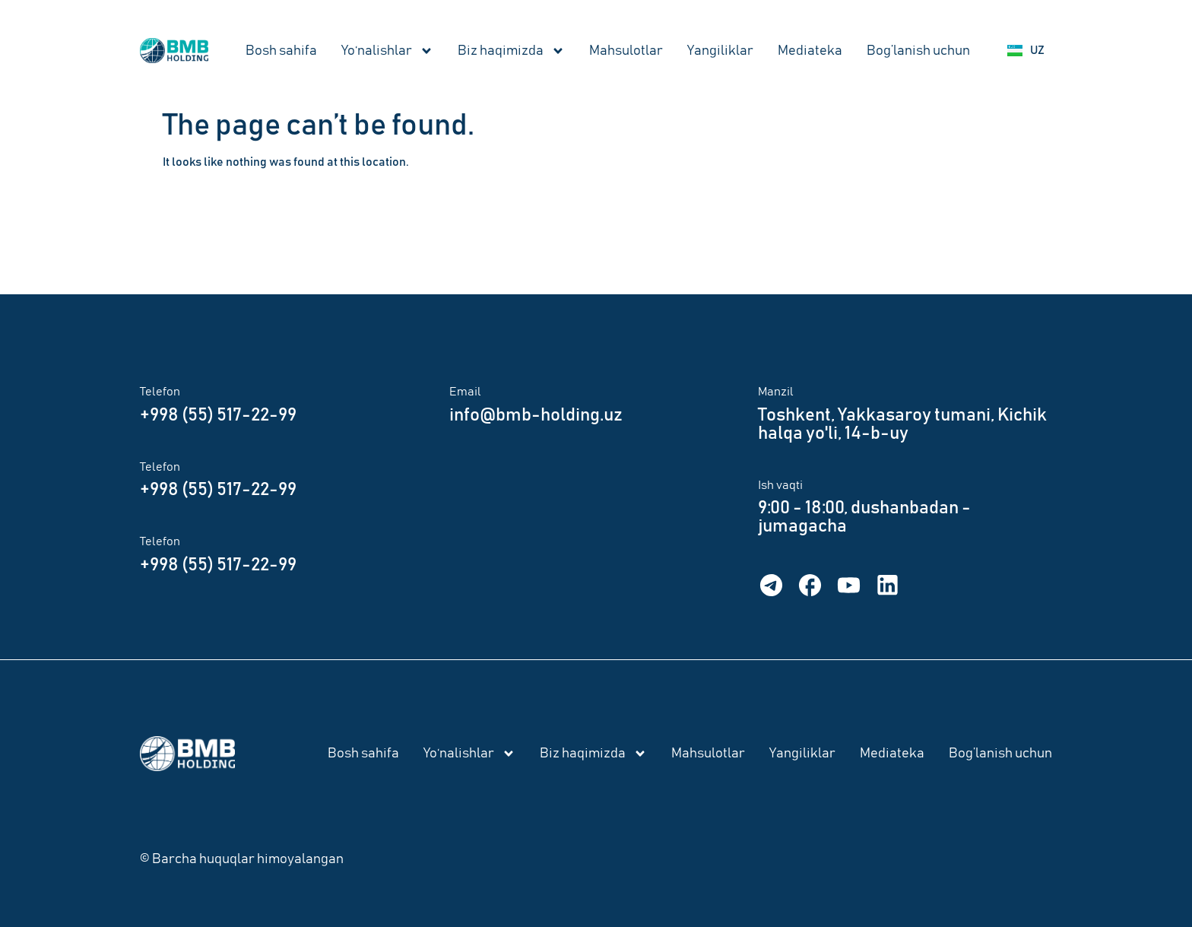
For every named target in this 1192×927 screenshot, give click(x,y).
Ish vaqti (780, 485)
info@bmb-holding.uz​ (536, 415)
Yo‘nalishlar (387, 51)
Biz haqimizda (511, 51)
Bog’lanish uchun (918, 51)
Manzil (776, 392)
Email (465, 392)
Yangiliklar (720, 51)
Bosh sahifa (281, 51)
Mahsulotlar (626, 51)
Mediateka (810, 51)
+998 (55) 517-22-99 (218, 415)
